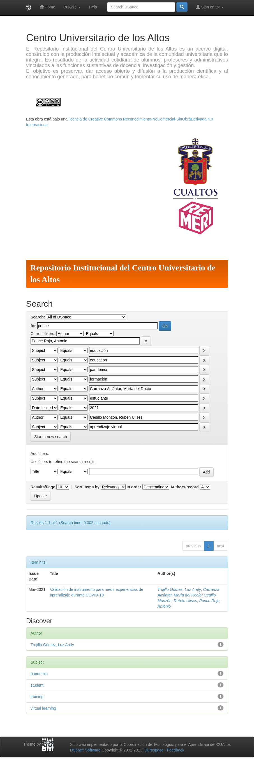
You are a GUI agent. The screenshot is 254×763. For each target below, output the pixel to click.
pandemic (39, 673)
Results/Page (43, 487)
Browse (72, 7)
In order (134, 487)
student (37, 685)
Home (47, 6)
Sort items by (87, 487)
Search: (38, 317)
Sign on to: (210, 6)
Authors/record (184, 487)
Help (93, 7)
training (37, 696)
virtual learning (43, 708)
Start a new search (50, 436)
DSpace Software (85, 750)
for (33, 326)
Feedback (175, 750)
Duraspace (153, 750)
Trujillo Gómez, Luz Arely (179, 589)
